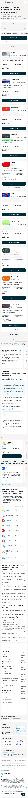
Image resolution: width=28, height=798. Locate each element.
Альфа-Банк (9, 520)
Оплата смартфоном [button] (8, 229)
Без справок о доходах (7, 659)
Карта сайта (4, 768)
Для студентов (5, 671)
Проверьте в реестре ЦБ (9, 409)
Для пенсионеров (6, 661)
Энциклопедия (22, 765)
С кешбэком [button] (5, 113)
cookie (11, 793)
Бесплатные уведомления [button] (9, 226)
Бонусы (16, 33)
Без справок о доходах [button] (8, 60)
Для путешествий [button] (19, 60)
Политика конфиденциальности (9, 765)
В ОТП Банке (24, 679)
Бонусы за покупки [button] (7, 58)
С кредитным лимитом (8, 683)
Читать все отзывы (6, 484)
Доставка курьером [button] (18, 58)
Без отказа (4, 656)
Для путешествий (6, 666)
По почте (4, 692)
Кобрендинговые (6, 673)
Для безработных (6, 690)
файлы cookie (17, 785)
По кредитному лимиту (6, 718)
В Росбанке (24, 686)
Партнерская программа (19, 760)
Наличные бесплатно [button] (8, 87)
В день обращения (7, 702)
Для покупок (5, 664)
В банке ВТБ (24, 657)
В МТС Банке (24, 667)
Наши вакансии (21, 768)
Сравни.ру (3, 716)
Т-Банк (7, 510)
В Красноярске (16, 718)
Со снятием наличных (7, 668)
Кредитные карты (6, 699)
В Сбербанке (24, 653)
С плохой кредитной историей (10, 678)
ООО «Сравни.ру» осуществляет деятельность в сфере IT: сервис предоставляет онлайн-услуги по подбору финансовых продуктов (14, 778)
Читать (11, 477)
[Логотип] (6, 774)
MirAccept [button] (16, 229)
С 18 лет (4, 654)
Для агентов (4, 763)
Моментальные (6, 675)
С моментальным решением (9, 680)
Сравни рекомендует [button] (7, 140)
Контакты (9, 760)
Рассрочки (4, 697)
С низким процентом (7, 695)
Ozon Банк (9, 467)
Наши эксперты (12, 768)
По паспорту (5, 687)
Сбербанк (8, 525)
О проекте (3, 760)
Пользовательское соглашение (16, 763)
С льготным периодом (7, 685)
